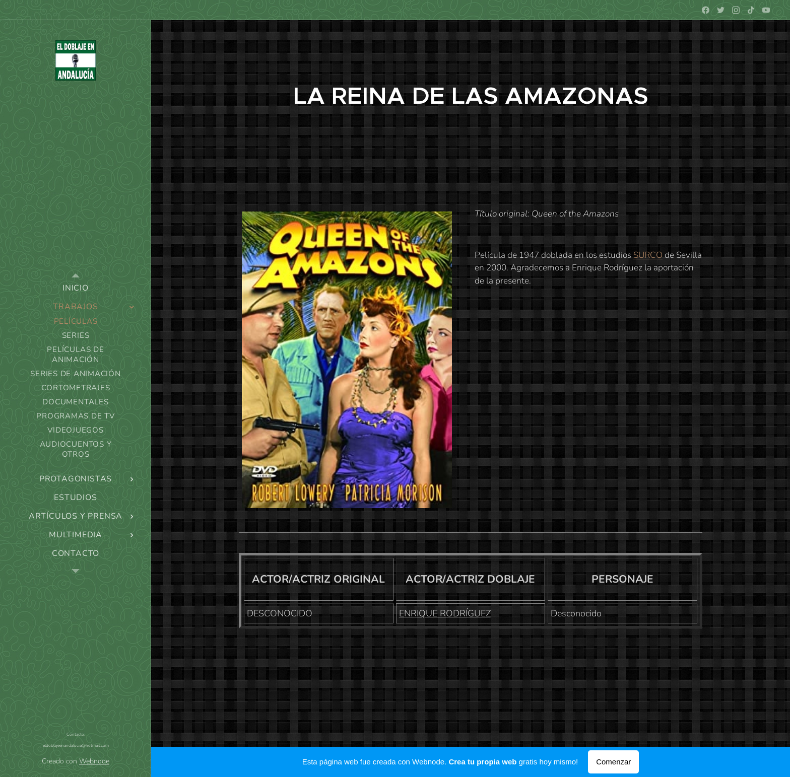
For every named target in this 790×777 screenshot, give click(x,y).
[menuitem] (75, 288)
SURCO (648, 255)
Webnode (94, 761)
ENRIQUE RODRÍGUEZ (445, 613)
